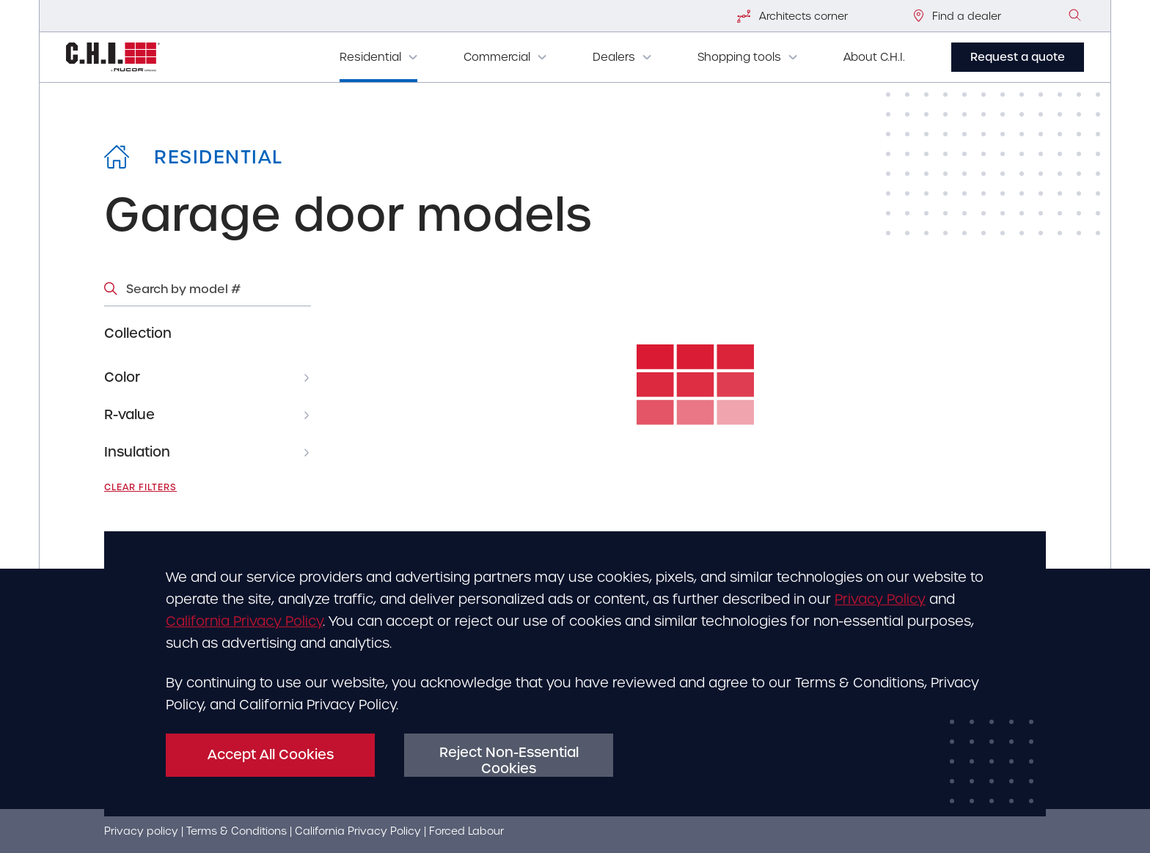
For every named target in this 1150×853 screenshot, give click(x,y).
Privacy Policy (880, 599)
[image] (1075, 15)
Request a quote (1017, 57)
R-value (129, 414)
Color (122, 377)
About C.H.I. (874, 57)
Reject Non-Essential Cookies (509, 760)
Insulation (137, 451)
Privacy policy (141, 831)
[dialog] (575, 673)
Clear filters (140, 487)
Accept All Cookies (271, 754)
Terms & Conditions (236, 831)
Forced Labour (466, 831)
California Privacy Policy (244, 621)
